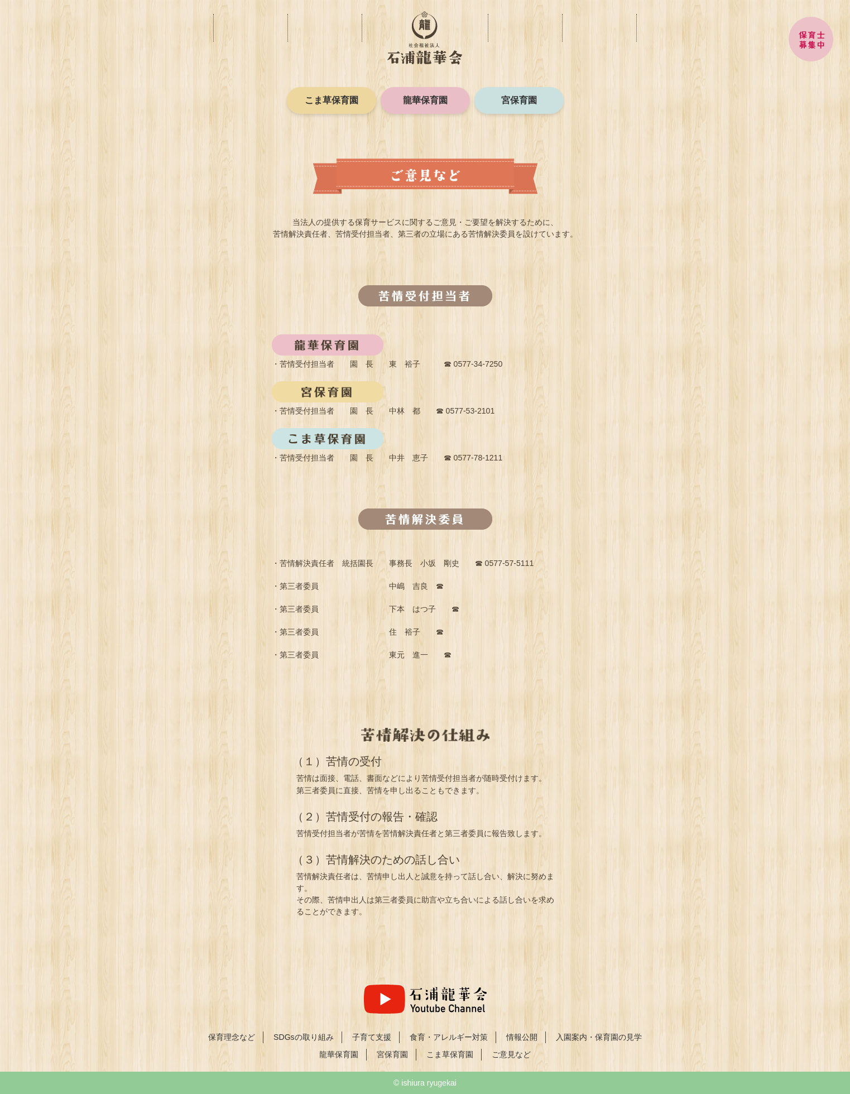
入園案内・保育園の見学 (673, 28)
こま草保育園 (331, 100)
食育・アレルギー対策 (449, 1037)
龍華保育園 (425, 100)
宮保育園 (519, 100)
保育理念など (213, 22)
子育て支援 (287, 22)
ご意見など (599, 28)
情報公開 (525, 28)
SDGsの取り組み (303, 1037)
